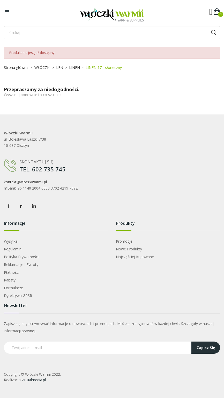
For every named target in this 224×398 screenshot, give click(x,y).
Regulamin (12, 249)
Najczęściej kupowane (135, 256)
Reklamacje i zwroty (21, 264)
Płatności (11, 272)
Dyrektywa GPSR (18, 295)
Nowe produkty (129, 249)
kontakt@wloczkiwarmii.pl (25, 181)
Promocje (124, 241)
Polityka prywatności (21, 256)
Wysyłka (11, 241)
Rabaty (10, 280)
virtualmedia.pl (34, 379)
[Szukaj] (112, 32)
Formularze (13, 287)
